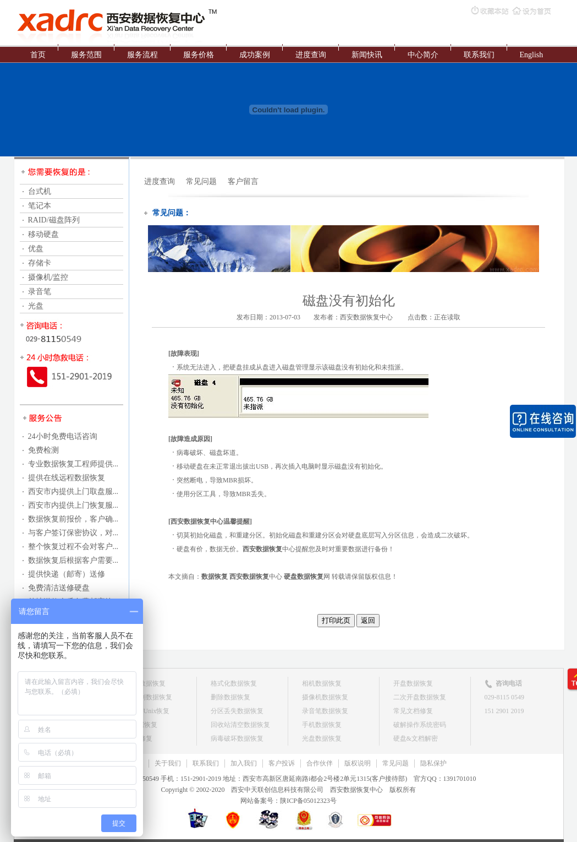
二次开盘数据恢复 (419, 697)
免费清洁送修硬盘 (59, 588)
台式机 (39, 191)
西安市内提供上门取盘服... (73, 491)
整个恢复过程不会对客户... (73, 546)
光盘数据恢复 (322, 738)
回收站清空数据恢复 (240, 725)
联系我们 (479, 55)
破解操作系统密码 (419, 725)
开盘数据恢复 (413, 683)
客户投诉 (281, 763)
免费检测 (43, 450)
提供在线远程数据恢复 (66, 478)
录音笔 (39, 291)
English (531, 55)
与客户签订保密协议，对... (73, 533)
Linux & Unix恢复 (144, 711)
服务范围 (86, 55)
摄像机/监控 (48, 277)
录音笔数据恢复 (325, 711)
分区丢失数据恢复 (237, 711)
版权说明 (357, 763)
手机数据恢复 (322, 725)
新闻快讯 (366, 55)
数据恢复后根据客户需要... (73, 560)
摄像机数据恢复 (325, 697)
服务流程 (142, 55)
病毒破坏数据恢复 (237, 738)
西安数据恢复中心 (366, 317)
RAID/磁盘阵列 (54, 220)
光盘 (35, 306)
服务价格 (198, 55)
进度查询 (310, 55)
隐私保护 (433, 763)
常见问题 (201, 181)
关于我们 (168, 763)
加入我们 (243, 763)
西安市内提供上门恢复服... (73, 505)
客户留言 (243, 181)
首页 (38, 55)
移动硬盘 (43, 234)
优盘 (35, 249)
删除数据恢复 (230, 697)
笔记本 (39, 206)
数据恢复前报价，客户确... (73, 519)
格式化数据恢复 (234, 683)
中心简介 (423, 55)
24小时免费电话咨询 (62, 436)
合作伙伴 (319, 763)
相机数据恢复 (322, 683)
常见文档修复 (413, 711)
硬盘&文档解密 (415, 738)
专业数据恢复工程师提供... (73, 464)
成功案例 (254, 55)
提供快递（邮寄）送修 (66, 574)
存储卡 (39, 263)
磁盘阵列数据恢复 (145, 697)
